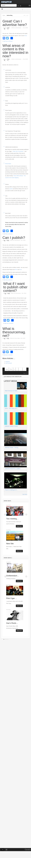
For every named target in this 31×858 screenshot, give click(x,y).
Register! (8, 361)
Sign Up (18, 6)
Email (7, 28)
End (24, 369)
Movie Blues (8, 163)
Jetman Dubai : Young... (12, 447)
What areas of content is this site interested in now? (15, 51)
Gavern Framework (28, 850)
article (11, 188)
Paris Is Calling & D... (11, 490)
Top (2, 849)
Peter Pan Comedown (18, 151)
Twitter (28, 9)
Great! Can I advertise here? (14, 23)
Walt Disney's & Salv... (11, 391)
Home (4, 15)
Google (25, 9)
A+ (24, 15)
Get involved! (9, 363)
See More (24, 494)
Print (4, 28)
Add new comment (8, 41)
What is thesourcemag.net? (14, 332)
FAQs (8, 27)
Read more (19, 526)
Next (20, 369)
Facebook (22, 9)
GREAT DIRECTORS (11, 426)
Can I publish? (13, 238)
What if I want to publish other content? (15, 287)
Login (21, 6)
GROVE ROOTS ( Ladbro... (13, 468)
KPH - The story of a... (11, 408)
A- (28, 15)
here (26, 35)
